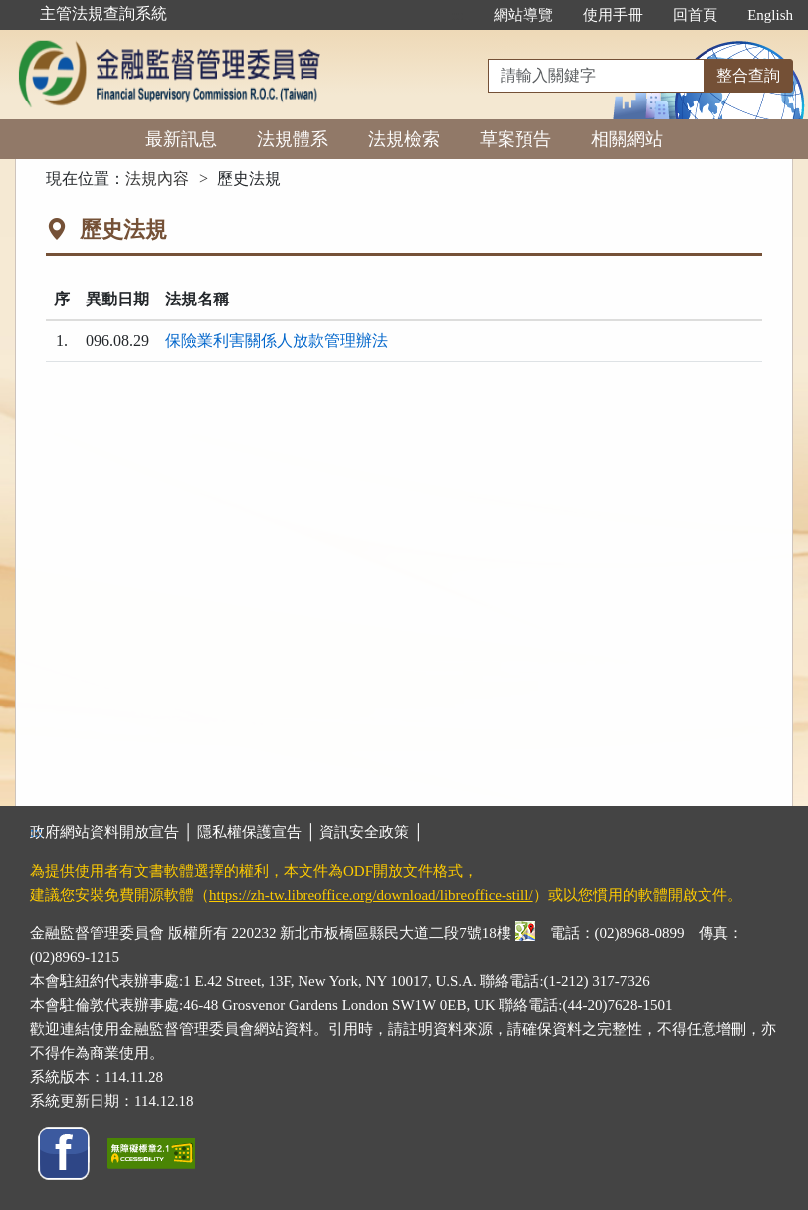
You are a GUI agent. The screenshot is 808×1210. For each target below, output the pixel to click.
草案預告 (515, 139)
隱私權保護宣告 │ (258, 832)
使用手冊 (613, 15)
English (770, 15)
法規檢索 (404, 139)
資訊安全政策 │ (371, 832)
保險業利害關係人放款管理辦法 (276, 340)
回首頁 (695, 15)
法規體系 (292, 139)
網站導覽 (523, 15)
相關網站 (627, 139)
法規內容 (157, 178)
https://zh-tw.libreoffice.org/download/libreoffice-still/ (371, 895)
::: (458, 15)
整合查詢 (748, 75)
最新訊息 (181, 139)
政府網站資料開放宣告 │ (113, 832)
